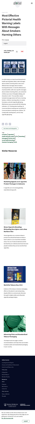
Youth (15, 142)
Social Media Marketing (8, 140)
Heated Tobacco (5, 374)
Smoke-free (11, 138)
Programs (4, 384)
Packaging (5, 138)
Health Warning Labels (8, 136)
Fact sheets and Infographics (10, 128)
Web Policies (5, 386)
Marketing (22, 136)
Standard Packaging (7, 142)
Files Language (5, 40)
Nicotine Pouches (6, 376)
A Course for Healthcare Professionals (10, 365)
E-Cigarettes (5, 372)
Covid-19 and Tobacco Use (8, 367)
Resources (4, 379)
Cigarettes (11, 134)
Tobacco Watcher (6, 394)
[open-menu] (32, 3)
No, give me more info (7, 418)
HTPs (16, 136)
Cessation (4, 134)
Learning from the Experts (8, 362)
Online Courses (5, 360)
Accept (26, 421)
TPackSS (4, 396)
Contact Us (4, 388)
